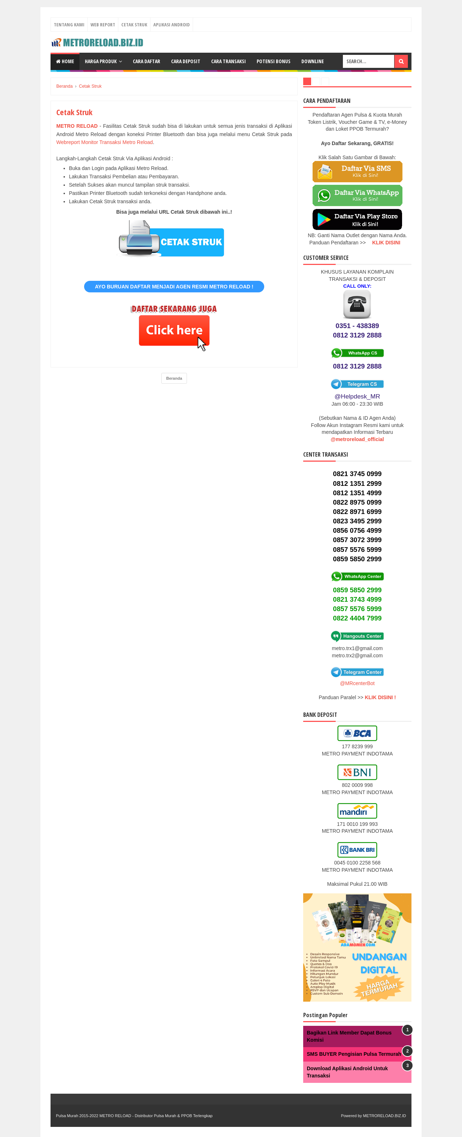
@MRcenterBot (357, 683)
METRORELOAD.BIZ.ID (384, 1116)
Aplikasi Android (171, 24)
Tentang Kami (69, 24)
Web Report (103, 24)
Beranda (174, 378)
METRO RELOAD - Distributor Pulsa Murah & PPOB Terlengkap (155, 1116)
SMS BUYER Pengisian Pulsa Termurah (354, 1054)
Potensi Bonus (274, 61)
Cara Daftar (146, 61)
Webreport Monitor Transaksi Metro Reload (104, 142)
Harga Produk (101, 61)
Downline (312, 61)
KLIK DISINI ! (380, 697)
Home (65, 61)
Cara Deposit (185, 61)
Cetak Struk (134, 24)
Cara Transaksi (228, 61)
